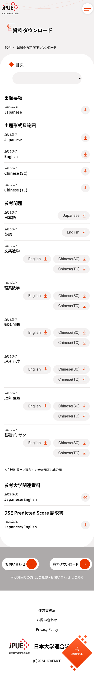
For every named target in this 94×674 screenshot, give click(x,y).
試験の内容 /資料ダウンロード (36, 47)
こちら (79, 577)
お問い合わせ (47, 620)
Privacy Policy (47, 629)
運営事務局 (47, 610)
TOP (8, 47)
